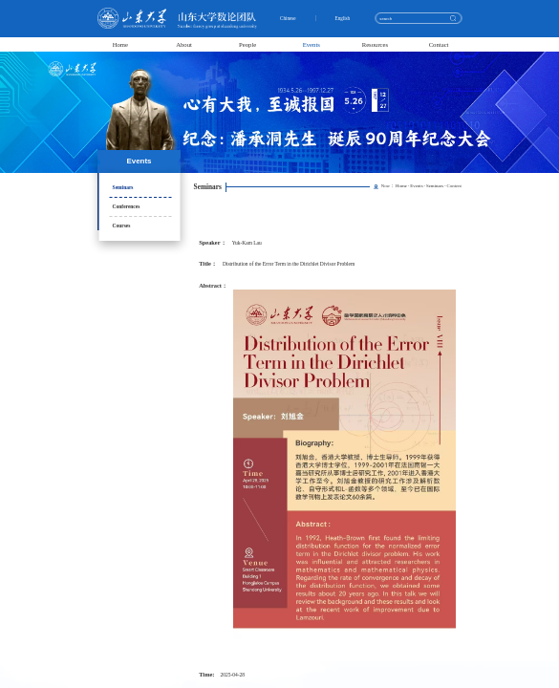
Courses (122, 225)
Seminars (123, 187)
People (247, 44)
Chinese (289, 18)
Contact (439, 44)
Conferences (126, 206)
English (343, 18)
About (184, 44)
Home (120, 44)
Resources (375, 44)
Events (311, 44)
